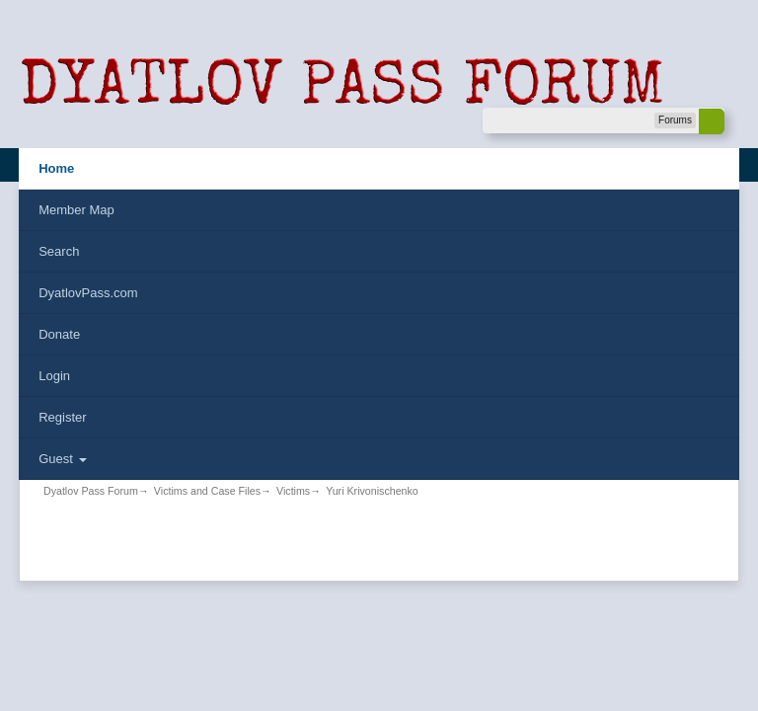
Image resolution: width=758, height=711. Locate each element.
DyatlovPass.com (87, 292)
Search (58, 251)
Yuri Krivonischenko (372, 491)
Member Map (76, 209)
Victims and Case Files (207, 491)
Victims (293, 491)
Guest (62, 458)
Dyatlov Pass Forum (90, 491)
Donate (59, 334)
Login (54, 375)
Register (62, 417)
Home (56, 168)
